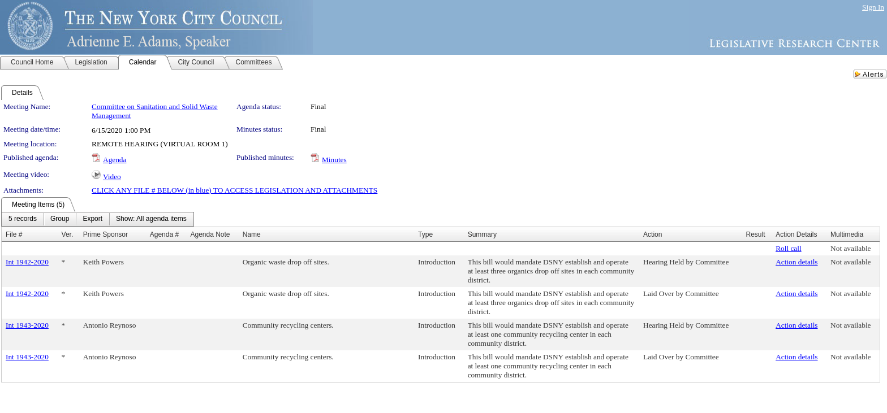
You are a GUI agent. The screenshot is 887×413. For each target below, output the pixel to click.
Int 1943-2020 (27, 325)
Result (755, 234)
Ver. (68, 234)
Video (112, 176)
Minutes (334, 159)
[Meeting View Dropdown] (151, 219)
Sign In (873, 7)
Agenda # (164, 234)
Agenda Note (210, 234)
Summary (482, 234)
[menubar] (97, 219)
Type (425, 234)
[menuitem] (23, 219)
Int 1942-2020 (27, 262)
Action (652, 234)
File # (14, 234)
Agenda (114, 159)
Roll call (789, 248)
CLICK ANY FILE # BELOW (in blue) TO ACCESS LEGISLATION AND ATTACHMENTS (234, 190)
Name (252, 234)
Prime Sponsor (105, 234)
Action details (796, 262)
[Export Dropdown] (92, 219)
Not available (850, 248)
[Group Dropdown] (60, 219)
